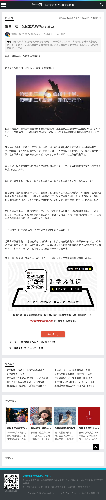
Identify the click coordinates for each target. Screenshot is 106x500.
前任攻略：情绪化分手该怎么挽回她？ (25, 370)
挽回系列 (97, 18)
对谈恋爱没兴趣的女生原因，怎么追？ (73, 378)
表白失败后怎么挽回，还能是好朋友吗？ (27, 385)
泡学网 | (53, 5)
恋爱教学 (86, 18)
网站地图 (86, 493)
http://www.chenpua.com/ (50, 493)
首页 (77, 18)
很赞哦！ (52, 334)
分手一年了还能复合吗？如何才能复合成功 (35, 342)
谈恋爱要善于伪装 (15, 374)
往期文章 (95, 493)
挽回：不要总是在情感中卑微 (28, 348)
